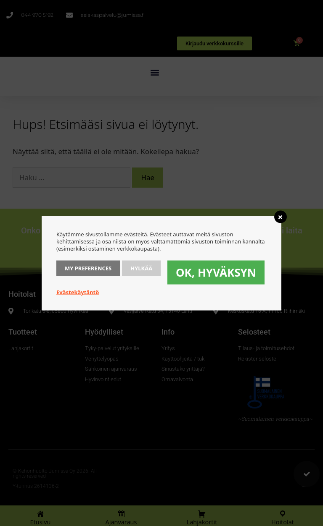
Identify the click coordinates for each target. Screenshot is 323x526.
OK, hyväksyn (216, 272)
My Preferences (88, 268)
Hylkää (141, 268)
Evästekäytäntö (77, 292)
